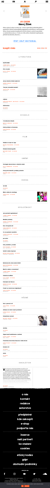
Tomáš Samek (6, 271)
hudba (4, 189)
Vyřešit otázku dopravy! (9, 251)
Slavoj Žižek (6, 336)
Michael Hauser (7, 318)
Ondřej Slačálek (7, 221)
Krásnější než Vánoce (8, 282)
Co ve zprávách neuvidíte (10, 232)
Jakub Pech (6, 194)
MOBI (38, 48)
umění (4, 167)
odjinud (5, 99)
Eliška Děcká (6, 312)
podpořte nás (25, 428)
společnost (5, 216)
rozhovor (5, 319)
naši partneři (25, 439)
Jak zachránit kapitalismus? (10, 213)
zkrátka (5, 328)
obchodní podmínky (25, 464)
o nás (25, 394)
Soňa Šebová (6, 129)
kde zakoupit (25, 419)
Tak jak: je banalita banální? (10, 87)
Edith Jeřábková (7, 166)
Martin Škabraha (7, 265)
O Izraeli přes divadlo (8, 121)
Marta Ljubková (7, 123)
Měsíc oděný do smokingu (10, 192)
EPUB (42, 48)
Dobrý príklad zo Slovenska (10, 127)
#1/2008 (25, 21)
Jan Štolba (6, 89)
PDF (46, 48)
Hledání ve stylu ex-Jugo (9, 142)
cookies (25, 448)
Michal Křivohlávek (8, 253)
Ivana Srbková (7, 228)
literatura (5, 72)
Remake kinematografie (9, 149)
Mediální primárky (7, 219)
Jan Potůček (6, 290)
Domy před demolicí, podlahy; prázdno (13, 170)
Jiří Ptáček (6, 305)
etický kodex (25, 455)
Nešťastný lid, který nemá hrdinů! (12, 263)
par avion (5, 238)
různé (4, 306)
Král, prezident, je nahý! (9, 244)
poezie (4, 350)
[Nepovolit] (48, 485)
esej (4, 337)
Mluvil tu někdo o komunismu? (11, 269)
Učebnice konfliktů (8, 275)
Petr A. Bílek (6, 71)
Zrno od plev (6, 69)
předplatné (25, 414)
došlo (4, 353)
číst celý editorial (25, 41)
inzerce (25, 435)
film (4, 145)
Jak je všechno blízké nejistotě (11, 81)
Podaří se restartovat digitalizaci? (12, 288)
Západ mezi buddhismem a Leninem (12, 334)
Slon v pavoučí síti (8, 303)
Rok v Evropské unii (8, 226)
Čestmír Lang (6, 172)
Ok (22, 486)
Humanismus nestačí (8, 316)
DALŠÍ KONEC (6, 62)
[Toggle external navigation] (47, 2)
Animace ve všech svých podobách (12, 310)
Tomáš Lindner (7, 215)
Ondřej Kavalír (7, 83)
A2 (2, 1)
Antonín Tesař (7, 151)
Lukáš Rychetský (7, 234)
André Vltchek (7, 284)
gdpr (25, 459)
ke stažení (25, 444)
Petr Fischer (6, 247)
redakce (25, 403)
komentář (5, 254)
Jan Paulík (15, 101)
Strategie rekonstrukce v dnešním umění (14, 164)
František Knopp (7, 101)
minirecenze (6, 105)
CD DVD (5, 186)
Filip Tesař (6, 277)
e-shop (25, 423)
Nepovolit (27, 486)
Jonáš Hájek (6, 65)
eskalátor (5, 386)
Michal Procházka (8, 144)
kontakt (25, 399)
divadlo (5, 124)
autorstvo (25, 408)
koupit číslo (9, 48)
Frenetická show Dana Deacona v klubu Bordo (15, 340)
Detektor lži (6, 347)
